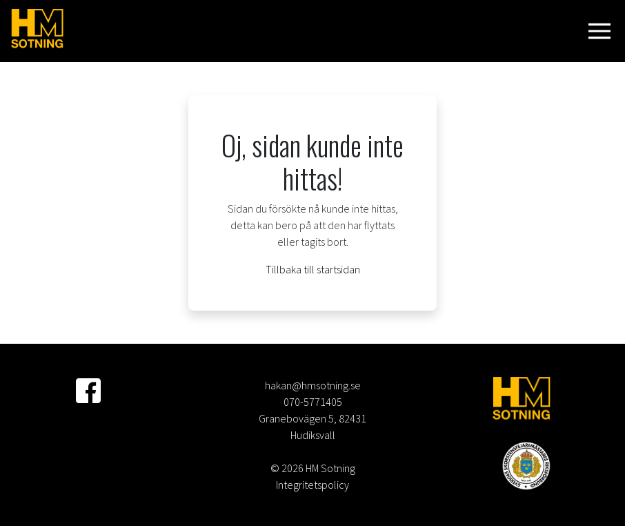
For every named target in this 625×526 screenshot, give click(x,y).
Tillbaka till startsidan (313, 269)
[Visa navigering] (602, 31)
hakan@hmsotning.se (313, 385)
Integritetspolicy (312, 484)
